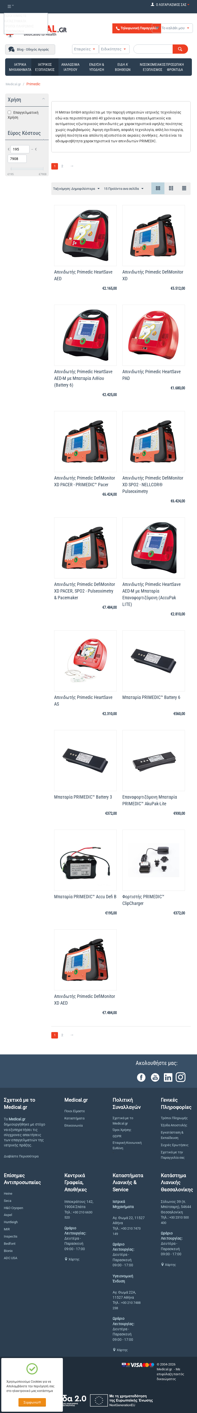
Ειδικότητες (111, 49)
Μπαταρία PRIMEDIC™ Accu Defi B (85, 896)
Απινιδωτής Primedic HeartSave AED (83, 275)
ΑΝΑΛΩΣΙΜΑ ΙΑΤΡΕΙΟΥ (70, 67)
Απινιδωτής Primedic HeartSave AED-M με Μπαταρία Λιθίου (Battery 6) (83, 378)
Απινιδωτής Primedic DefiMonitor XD (152, 275)
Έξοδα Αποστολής (174, 1125)
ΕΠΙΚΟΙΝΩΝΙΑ (14, 31)
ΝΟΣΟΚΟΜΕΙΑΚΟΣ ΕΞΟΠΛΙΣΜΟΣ (153, 67)
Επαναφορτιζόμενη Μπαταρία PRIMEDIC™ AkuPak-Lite (149, 800)
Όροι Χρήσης (122, 1130)
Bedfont (9, 1244)
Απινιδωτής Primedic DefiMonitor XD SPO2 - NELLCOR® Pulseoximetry (152, 484)
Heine (8, 1193)
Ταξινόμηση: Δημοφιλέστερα (76, 188)
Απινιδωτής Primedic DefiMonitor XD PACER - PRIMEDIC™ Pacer (84, 481)
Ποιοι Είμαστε (74, 1111)
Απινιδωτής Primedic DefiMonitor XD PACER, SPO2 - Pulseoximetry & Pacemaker (84, 591)
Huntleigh (11, 1222)
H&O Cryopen (13, 1208)
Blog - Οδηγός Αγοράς (33, 49)
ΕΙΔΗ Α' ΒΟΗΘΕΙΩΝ (123, 67)
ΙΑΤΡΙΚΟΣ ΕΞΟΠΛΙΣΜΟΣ (45, 67)
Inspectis (10, 1236)
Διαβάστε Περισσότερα (21, 1156)
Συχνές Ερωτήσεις (175, 1145)
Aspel (8, 1215)
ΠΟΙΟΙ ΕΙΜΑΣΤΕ (15, 16)
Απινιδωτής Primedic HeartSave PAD (151, 375)
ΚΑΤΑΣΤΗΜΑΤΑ (15, 21)
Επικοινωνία (73, 1125)
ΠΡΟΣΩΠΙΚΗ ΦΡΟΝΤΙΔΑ (175, 67)
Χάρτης (72, 1259)
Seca (7, 1201)
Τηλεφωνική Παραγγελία (136, 28)
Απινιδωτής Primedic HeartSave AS (83, 701)
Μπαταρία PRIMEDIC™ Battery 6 (151, 697)
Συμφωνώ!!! (32, 1402)
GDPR (117, 1136)
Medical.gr (13, 84)
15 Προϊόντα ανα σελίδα (123, 188)
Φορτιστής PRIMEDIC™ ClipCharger (143, 900)
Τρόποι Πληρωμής (174, 1118)
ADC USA (10, 1258)
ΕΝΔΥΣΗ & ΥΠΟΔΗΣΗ (96, 67)
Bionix (8, 1251)
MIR (7, 1229)
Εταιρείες (82, 49)
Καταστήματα (74, 1118)
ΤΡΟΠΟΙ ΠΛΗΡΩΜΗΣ (19, 26)
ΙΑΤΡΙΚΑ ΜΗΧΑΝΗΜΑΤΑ (20, 67)
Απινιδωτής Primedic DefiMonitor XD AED (84, 1000)
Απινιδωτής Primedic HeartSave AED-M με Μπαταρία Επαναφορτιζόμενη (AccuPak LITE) (151, 594)
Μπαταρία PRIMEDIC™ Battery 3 (83, 797)
